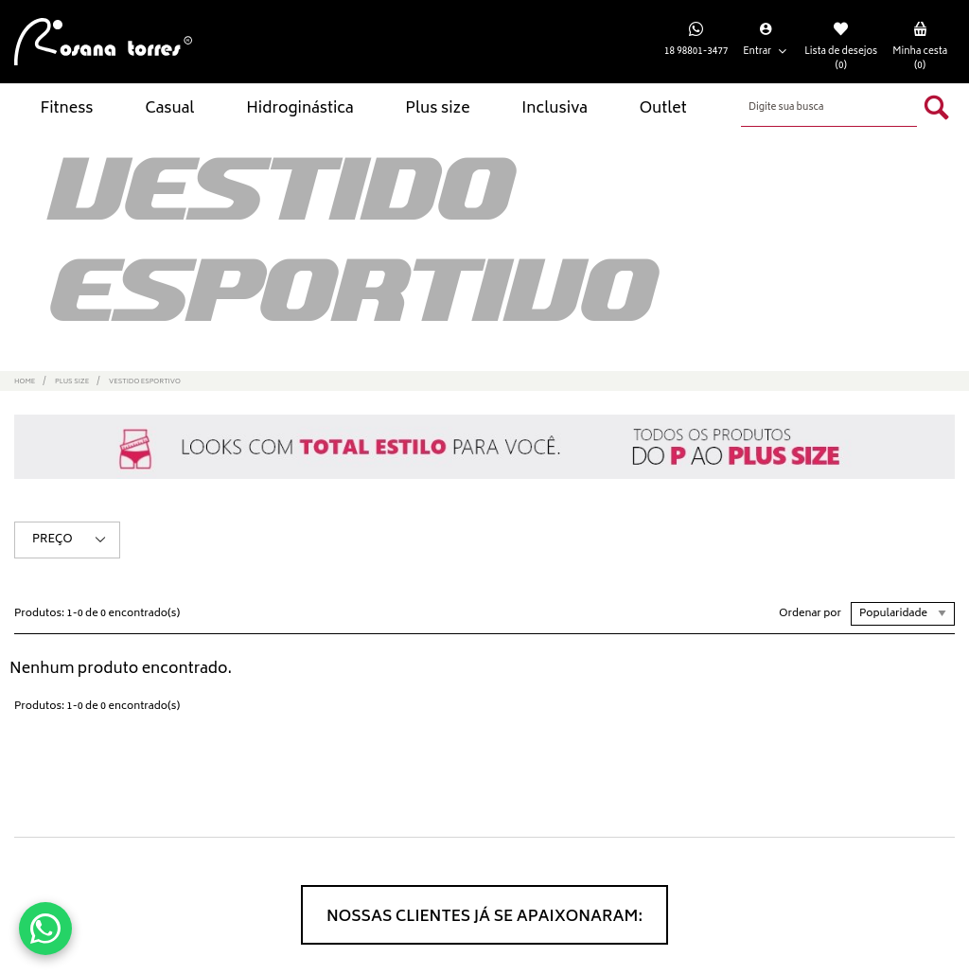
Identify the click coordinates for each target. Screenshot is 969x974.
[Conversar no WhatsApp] (45, 928)
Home (24, 382)
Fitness (66, 109)
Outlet (663, 109)
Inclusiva (554, 109)
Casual (169, 109)
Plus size (437, 109)
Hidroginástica (299, 109)
